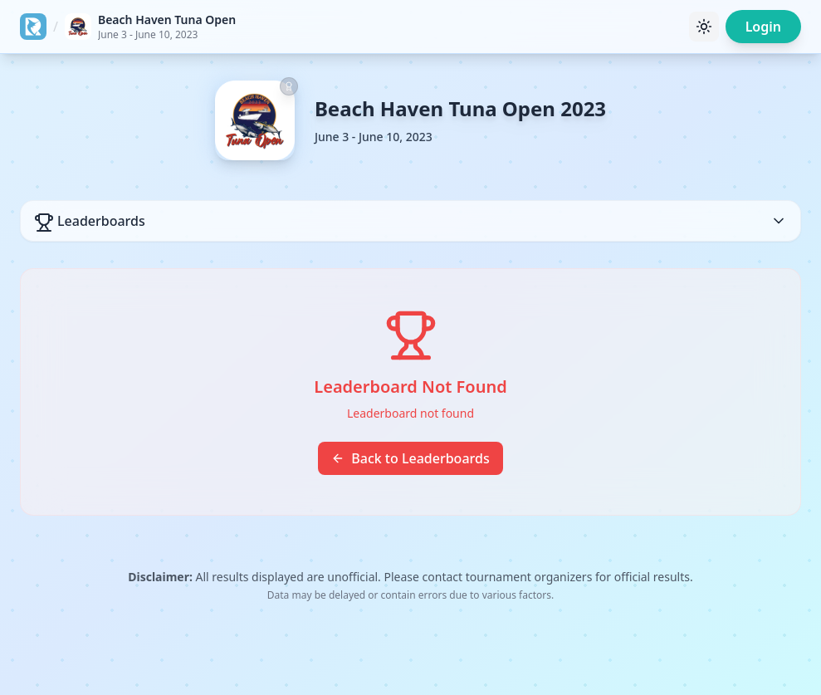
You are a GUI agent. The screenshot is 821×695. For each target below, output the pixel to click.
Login (763, 26)
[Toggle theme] (704, 27)
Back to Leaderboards (410, 458)
